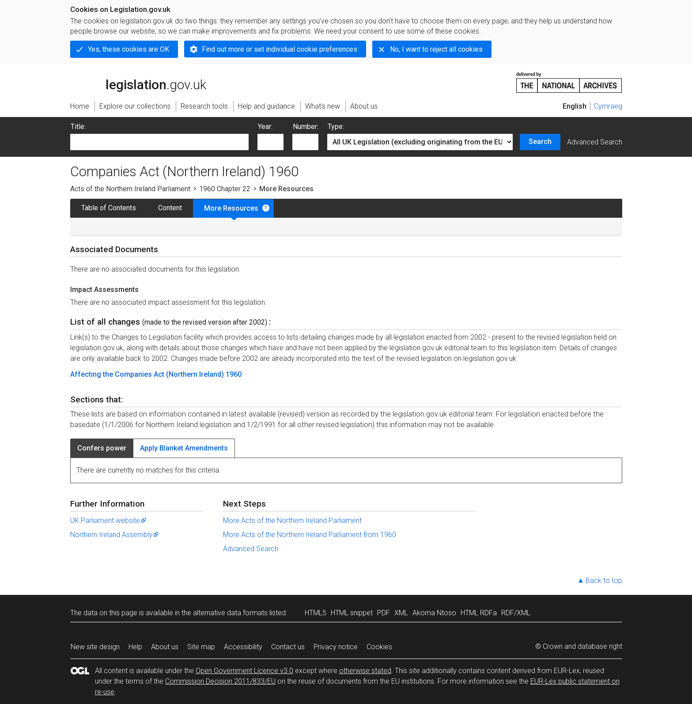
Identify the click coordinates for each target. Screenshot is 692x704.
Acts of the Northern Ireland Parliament (130, 189)
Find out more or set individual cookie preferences (279, 49)
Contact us (288, 647)
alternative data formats (230, 613)
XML (401, 613)
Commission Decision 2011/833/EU (220, 681)
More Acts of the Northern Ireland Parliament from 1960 (309, 534)
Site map (201, 647)
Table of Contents (108, 208)
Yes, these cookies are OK (128, 49)
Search (540, 141)
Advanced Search (594, 142)
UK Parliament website (108, 520)
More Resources (231, 208)
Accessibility (243, 647)
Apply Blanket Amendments (184, 448)
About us (164, 647)
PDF (383, 613)
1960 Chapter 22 (224, 189)
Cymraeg (608, 106)
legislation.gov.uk (138, 82)
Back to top (604, 580)
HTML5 (315, 613)
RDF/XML (515, 613)
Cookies (379, 647)
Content (170, 208)
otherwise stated (365, 670)
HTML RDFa (479, 613)
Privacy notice (336, 647)
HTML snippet (352, 613)
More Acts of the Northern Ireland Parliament (292, 520)
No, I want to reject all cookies (436, 49)
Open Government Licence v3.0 (244, 670)
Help (135, 647)
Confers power (101, 448)
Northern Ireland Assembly (114, 534)
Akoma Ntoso (434, 613)
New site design (95, 647)
